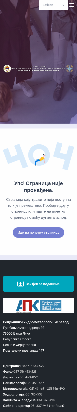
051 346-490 (56, 389)
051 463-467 (35, 383)
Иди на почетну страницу (38, 232)
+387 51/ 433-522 (32, 366)
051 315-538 (33, 394)
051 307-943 (39, 406)
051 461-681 (37, 389)
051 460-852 (29, 377)
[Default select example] (53, 5)
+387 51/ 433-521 (24, 371)
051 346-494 (46, 400)
